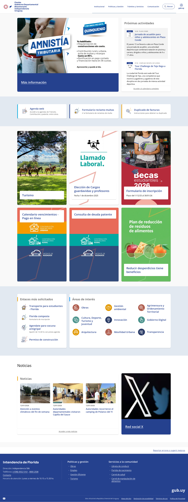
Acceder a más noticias (68, 431)
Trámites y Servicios (135, 6)
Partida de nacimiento (122, 470)
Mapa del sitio (126, 498)
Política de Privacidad (177, 498)
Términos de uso (162, 498)
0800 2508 (33, 471)
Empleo (73, 470)
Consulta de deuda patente (93, 214)
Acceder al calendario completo (146, 88)
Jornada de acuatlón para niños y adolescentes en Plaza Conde (150, 37)
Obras (73, 466)
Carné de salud (118, 474)
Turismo (28, 195)
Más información (34, 82)
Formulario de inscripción (144, 191)
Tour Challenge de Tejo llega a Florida (150, 67)
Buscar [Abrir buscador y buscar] (168, 7)
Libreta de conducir (120, 466)
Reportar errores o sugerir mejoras (169, 450)
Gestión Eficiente (78, 474)
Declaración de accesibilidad (143, 498)
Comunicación (153, 6)
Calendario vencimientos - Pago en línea (40, 216)
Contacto (7, 475)
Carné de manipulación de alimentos (123, 479)
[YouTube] (4, 498)
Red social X (134, 427)
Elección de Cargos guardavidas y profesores (91, 189)
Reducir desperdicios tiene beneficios (144, 270)
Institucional (99, 6)
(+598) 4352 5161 (20, 471)
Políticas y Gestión (115, 6)
